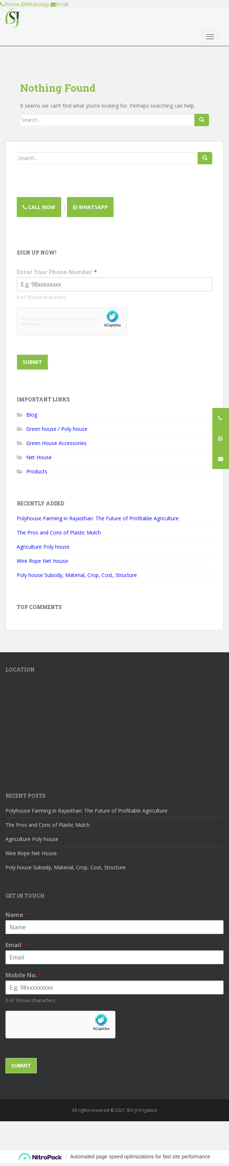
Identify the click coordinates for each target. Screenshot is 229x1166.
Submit (32, 361)
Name (16, 915)
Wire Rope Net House (42, 560)
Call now (39, 207)
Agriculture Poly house (43, 546)
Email (15, 945)
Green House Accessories (56, 443)
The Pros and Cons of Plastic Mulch (59, 532)
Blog (31, 414)
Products (36, 471)
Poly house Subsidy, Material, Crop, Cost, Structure (77, 575)
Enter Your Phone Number (57, 272)
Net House (39, 457)
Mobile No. (23, 975)
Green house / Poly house (56, 428)
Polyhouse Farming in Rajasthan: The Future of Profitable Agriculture (98, 518)
